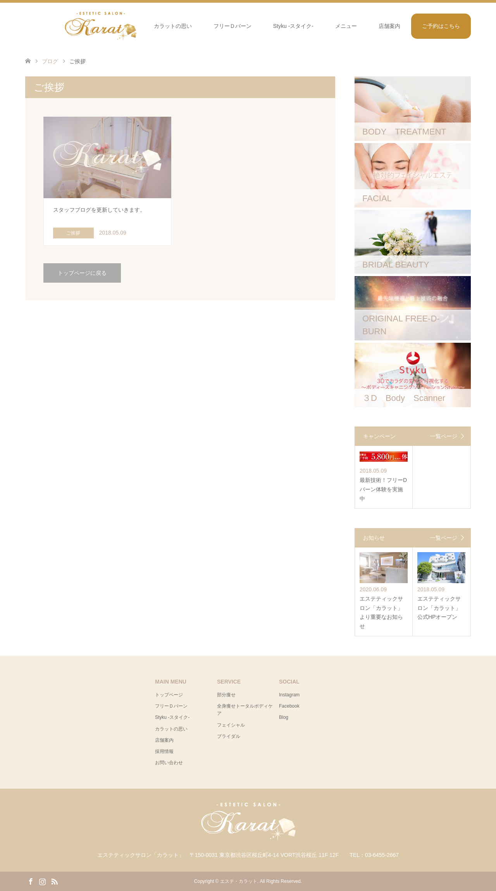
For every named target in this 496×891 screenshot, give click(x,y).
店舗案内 (389, 26)
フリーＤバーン (232, 26)
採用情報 (164, 751)
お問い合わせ (169, 762)
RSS (54, 881)
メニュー (346, 26)
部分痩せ (226, 695)
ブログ (50, 61)
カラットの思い (173, 26)
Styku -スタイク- (293, 26)
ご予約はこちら (441, 26)
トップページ (169, 695)
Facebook (289, 706)
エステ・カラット (238, 881)
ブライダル (228, 736)
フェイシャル (231, 725)
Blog (283, 717)
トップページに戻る (82, 273)
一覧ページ (443, 436)
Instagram (289, 695)
